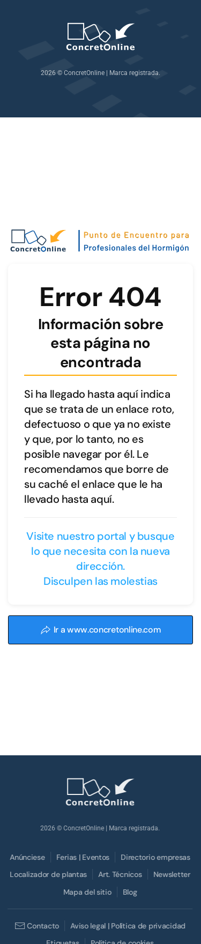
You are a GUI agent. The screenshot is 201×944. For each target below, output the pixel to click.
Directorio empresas (155, 857)
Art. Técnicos (119, 874)
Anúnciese (26, 857)
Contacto (36, 925)
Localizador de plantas (47, 874)
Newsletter (171, 874)
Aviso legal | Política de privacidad (127, 926)
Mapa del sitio (87, 892)
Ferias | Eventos (82, 857)
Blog (129, 892)
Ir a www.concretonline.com (100, 629)
